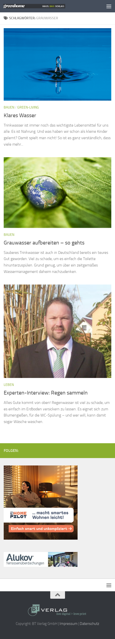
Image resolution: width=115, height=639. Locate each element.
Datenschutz (89, 623)
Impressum (69, 623)
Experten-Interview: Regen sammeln (46, 393)
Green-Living (28, 107)
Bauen (9, 107)
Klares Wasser (20, 115)
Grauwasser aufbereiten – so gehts (44, 243)
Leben (9, 385)
